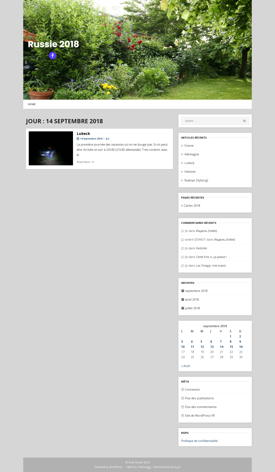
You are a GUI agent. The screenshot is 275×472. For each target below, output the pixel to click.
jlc (107, 138)
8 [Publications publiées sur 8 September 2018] (230, 342)
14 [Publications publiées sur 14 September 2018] (221, 347)
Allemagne (192, 154)
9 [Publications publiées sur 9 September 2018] (240, 342)
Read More (83, 162)
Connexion (192, 389)
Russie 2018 (53, 44)
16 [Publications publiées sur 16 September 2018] (241, 347)
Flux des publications (199, 398)
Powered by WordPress (108, 467)
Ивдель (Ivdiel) (206, 231)
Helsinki (190, 172)
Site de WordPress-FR (200, 416)
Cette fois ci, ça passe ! (211, 257)
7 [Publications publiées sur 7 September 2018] (221, 342)
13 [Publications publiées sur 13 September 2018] (212, 347)
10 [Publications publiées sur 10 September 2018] (183, 347)
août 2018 (192, 299)
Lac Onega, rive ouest (211, 265)
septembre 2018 (196, 291)
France (189, 146)
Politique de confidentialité (199, 441)
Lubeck (83, 133)
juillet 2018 (192, 308)
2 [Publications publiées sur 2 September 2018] (240, 336)
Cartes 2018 (192, 206)
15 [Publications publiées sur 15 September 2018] (231, 347)
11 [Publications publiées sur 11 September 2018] (192, 347)
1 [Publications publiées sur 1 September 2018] (230, 336)
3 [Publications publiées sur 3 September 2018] (182, 342)
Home (32, 104)
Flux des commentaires (201, 407)
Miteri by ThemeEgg (139, 467)
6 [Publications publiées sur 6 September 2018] (211, 342)
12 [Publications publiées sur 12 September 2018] (202, 347)
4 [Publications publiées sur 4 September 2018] (191, 342)
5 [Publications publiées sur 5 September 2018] (201, 342)
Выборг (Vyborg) (196, 180)
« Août (185, 366)
